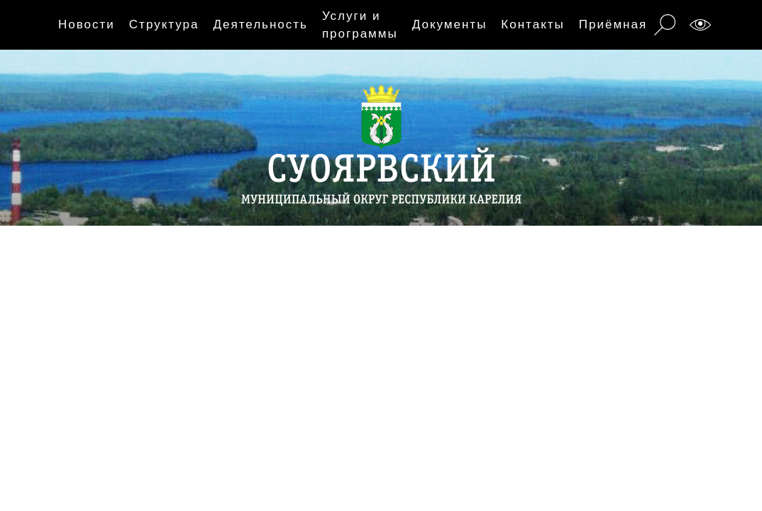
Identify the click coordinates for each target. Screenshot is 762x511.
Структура (164, 24)
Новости (86, 24)
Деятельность (260, 24)
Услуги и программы (360, 25)
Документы (449, 24)
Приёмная (613, 24)
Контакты (532, 24)
